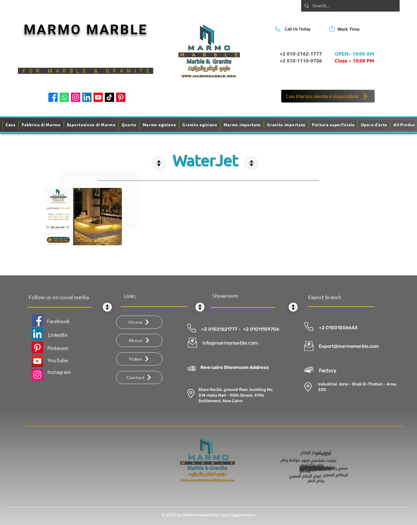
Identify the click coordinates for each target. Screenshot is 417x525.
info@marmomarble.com (230, 343)
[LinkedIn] (87, 97)
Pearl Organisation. (238, 514)
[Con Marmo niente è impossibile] (328, 96)
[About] (139, 340)
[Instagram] (75, 97)
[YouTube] (37, 361)
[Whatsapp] (64, 97)
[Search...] (349, 6)
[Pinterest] (120, 97)
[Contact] (139, 377)
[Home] (139, 322)
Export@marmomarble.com (349, 346)
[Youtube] (98, 97)
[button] (333, 125)
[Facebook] (53, 97)
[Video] (139, 358)
